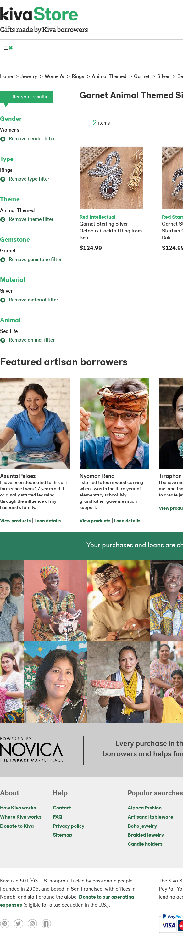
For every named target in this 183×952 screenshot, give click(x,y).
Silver (6, 291)
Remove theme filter (26, 219)
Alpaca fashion (145, 808)
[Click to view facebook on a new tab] (48, 923)
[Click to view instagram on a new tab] (35, 923)
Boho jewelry (142, 826)
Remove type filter (24, 179)
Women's (9, 130)
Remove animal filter (27, 340)
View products (15, 521)
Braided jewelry (146, 835)
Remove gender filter (27, 139)
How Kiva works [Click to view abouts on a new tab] (18, 808)
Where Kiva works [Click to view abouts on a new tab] (21, 817)
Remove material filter (29, 300)
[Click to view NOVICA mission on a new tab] (31, 750)
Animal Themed (17, 210)
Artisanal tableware (150, 817)
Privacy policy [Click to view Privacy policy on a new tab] (68, 826)
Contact (62, 808)
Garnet (8, 251)
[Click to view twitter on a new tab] (21, 923)
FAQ (57, 817)
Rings (6, 170)
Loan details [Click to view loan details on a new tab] (47, 521)
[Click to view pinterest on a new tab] (7, 923)
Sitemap (62, 835)
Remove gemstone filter (31, 259)
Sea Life (9, 331)
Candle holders (145, 844)
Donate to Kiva (17, 826)
